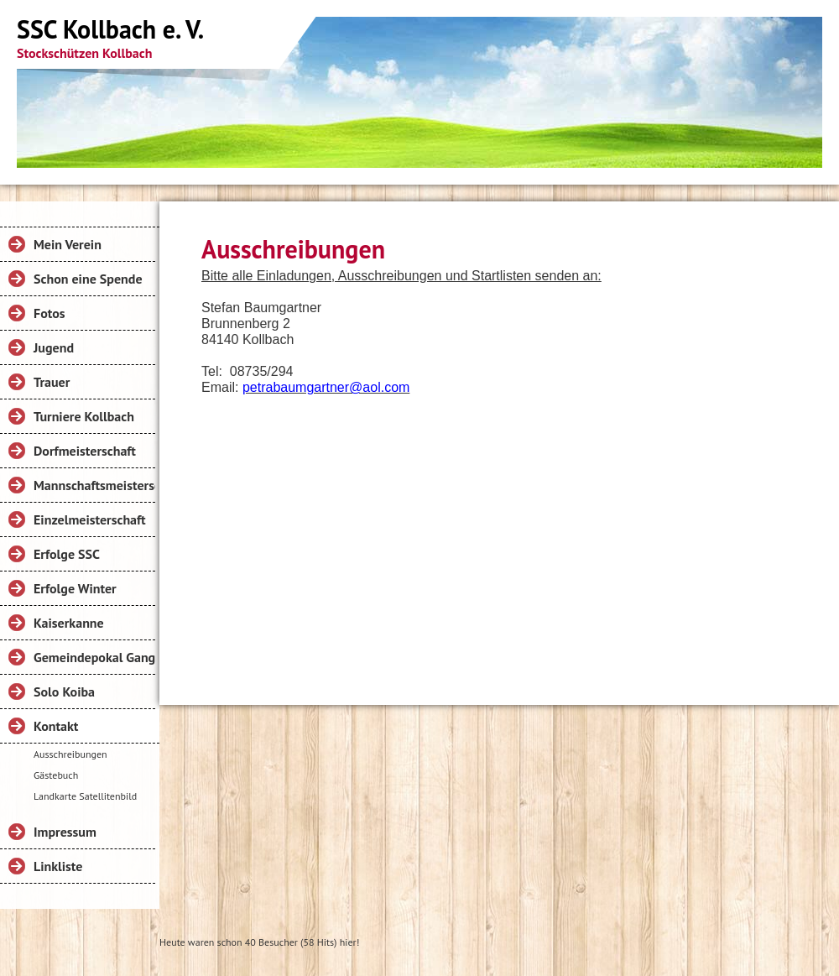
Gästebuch (56, 775)
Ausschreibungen (70, 754)
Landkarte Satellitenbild (85, 796)
